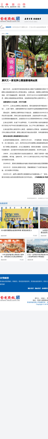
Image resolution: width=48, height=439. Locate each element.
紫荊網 (2, 284)
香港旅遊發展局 (36, 281)
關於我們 (31, 288)
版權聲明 (45, 288)
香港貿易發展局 (24, 281)
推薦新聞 (3, 203)
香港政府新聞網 (5, 281)
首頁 (3, 33)
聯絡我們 (38, 288)
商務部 (14, 281)
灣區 (7, 33)
